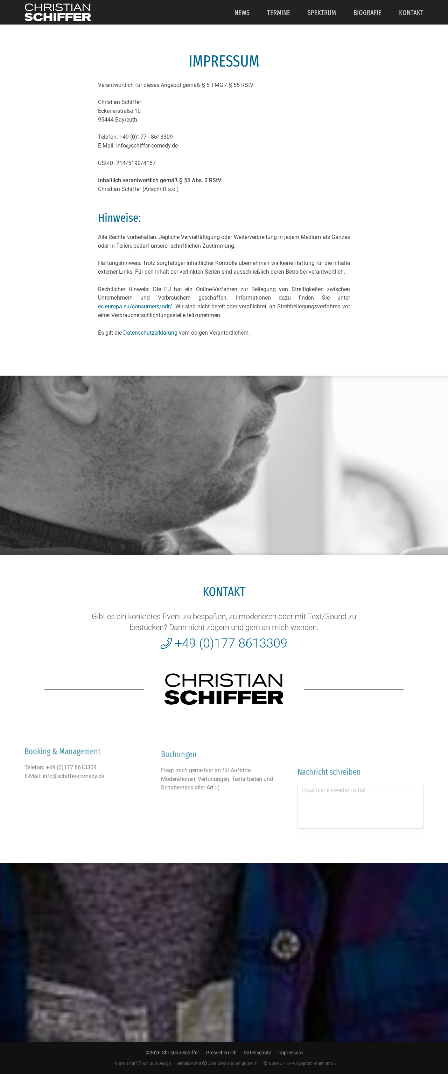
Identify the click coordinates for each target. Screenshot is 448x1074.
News (242, 12)
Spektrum (322, 12)
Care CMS (214, 1063)
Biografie (368, 12)
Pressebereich (221, 1053)
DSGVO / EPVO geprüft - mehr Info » (300, 1063)
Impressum (290, 1053)
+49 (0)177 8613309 (224, 643)
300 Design (160, 1063)
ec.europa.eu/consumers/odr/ (135, 306)
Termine (278, 12)
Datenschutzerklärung (150, 332)
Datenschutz (257, 1053)
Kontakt (411, 12)
